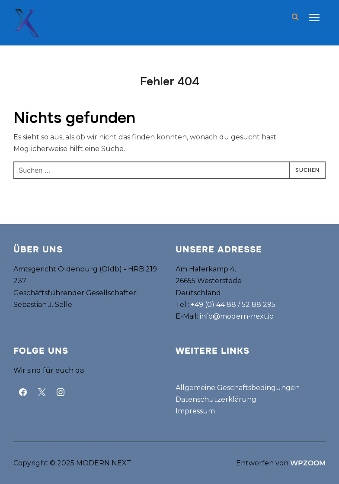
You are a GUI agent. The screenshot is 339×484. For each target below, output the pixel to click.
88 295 (262, 304)
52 (246, 304)
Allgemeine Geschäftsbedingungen (238, 388)
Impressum (195, 411)
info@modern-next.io (237, 316)
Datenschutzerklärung (216, 399)
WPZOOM (308, 463)
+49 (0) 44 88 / (216, 304)
